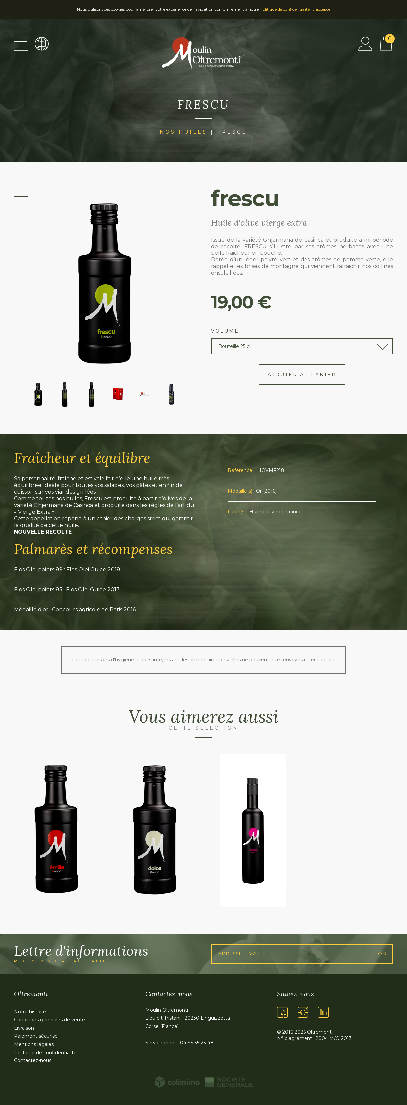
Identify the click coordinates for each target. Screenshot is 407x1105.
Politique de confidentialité (285, 9)
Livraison (24, 1028)
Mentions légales (34, 1044)
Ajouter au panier (302, 375)
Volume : (227, 331)
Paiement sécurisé (36, 1036)
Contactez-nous (32, 1060)
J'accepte (321, 9)
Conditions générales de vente (49, 1020)
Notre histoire (30, 1012)
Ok (382, 954)
